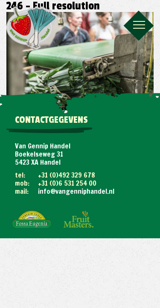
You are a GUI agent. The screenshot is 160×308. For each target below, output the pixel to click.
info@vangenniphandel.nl (76, 191)
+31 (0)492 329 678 (66, 175)
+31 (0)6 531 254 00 (67, 183)
